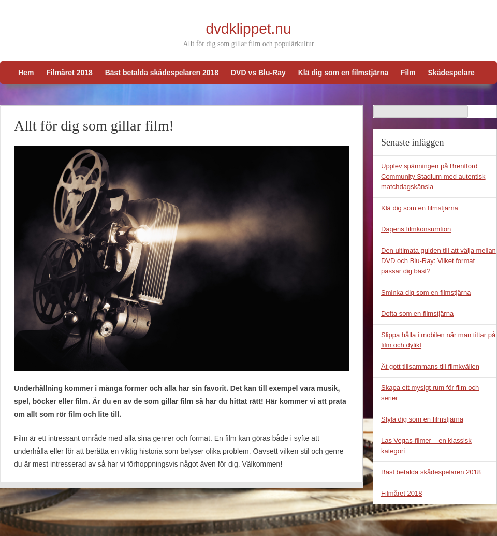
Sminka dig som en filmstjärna (426, 292)
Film (408, 72)
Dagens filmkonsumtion (416, 229)
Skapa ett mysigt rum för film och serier (430, 393)
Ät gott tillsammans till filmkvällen (430, 366)
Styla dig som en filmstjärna (422, 419)
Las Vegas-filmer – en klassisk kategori (426, 446)
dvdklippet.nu (248, 29)
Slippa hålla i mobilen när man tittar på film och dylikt (438, 340)
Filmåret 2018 (69, 72)
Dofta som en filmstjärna (417, 313)
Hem (26, 72)
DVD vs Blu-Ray (258, 72)
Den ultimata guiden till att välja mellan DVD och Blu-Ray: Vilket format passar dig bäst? (438, 261)
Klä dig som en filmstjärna (343, 72)
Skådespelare (451, 72)
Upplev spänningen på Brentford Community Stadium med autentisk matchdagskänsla (433, 176)
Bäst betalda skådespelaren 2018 (161, 72)
